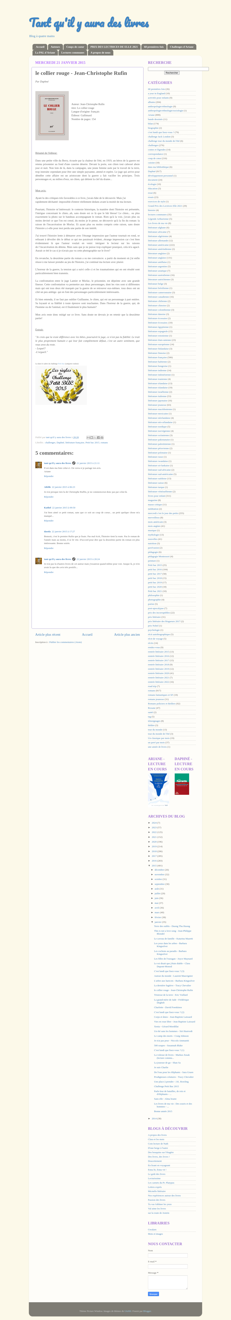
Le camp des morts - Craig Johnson (171, 1036)
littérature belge (155, 283)
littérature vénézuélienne (160, 491)
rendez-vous (154, 647)
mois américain (155, 522)
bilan (150, 123)
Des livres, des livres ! (159, 1156)
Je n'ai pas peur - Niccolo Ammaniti (171, 1040)
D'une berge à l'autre (158, 1148)
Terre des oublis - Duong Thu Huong (172, 926)
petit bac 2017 (155, 573)
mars (157, 912)
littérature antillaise (157, 262)
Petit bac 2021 (155, 591)
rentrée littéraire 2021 (158, 677)
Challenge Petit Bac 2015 (166, 1086)
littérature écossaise (157, 318)
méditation (153, 508)
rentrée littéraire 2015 (158, 651)
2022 (154, 832)
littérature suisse (156, 482)
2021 (154, 837)
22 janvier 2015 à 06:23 (63, 487)
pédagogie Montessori (159, 556)
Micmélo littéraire (157, 1191)
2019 (154, 846)
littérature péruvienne (158, 448)
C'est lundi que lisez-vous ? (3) (169, 971)
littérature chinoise (157, 305)
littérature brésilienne (158, 288)
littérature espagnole (158, 331)
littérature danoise (156, 314)
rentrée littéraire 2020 (158, 673)
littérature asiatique (157, 270)
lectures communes (157, 214)
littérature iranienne (157, 379)
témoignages (154, 721)
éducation (152, 188)
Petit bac (61, 364)
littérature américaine (158, 245)
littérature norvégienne (159, 431)
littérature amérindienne (159, 249)
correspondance (155, 154)
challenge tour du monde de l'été (164, 141)
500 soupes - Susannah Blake (168, 1045)
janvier (158, 922)
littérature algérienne (158, 236)
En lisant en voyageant (159, 1165)
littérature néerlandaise (159, 418)
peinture (152, 560)
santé (150, 712)
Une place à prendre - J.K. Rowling (171, 1081)
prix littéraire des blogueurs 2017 (164, 621)
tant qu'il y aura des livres (57, 463)
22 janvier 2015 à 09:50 (63, 507)
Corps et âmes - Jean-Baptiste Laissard (173, 1017)
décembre (160, 869)
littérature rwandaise (158, 461)
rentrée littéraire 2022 (158, 682)
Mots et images (155, 1233)
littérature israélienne (158, 392)
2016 (154, 860)
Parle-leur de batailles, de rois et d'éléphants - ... (170, 1092)
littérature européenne (158, 344)
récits (150, 643)
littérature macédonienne (160, 409)
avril (157, 907)
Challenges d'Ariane (181, 46)
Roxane (151, 708)
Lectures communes (72, 52)
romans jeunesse (156, 699)
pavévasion (153, 547)
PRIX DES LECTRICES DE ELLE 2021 (114, 46)
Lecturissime (154, 1178)
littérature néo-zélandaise (160, 422)
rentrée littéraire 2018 (158, 664)
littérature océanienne (158, 435)
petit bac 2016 (155, 569)
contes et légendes (157, 149)
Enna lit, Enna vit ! (157, 1169)
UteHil (128, 1311)
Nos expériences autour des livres (164, 1195)
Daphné (60, 442)
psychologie (154, 630)
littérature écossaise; (158, 322)
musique (152, 530)
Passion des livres (156, 1200)
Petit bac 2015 (92, 442)
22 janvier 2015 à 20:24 (88, 559)
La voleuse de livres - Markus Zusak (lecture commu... (172, 1056)
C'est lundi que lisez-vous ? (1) (169, 1050)
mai (157, 903)
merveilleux (154, 517)
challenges (50, 442)
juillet (158, 893)
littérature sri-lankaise (158, 465)
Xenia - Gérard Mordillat (166, 1026)
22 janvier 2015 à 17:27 (63, 531)
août (157, 888)
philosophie (153, 595)
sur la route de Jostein (158, 1213)
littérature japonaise (157, 400)
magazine (152, 500)
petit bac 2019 (155, 582)
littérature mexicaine (158, 413)
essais (151, 197)
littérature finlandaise (158, 348)
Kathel (47, 507)
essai (150, 192)
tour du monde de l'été (159, 733)
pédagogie (153, 552)
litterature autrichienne (159, 279)
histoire (151, 210)
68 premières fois (154, 46)
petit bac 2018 (155, 578)
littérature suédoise (157, 478)
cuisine (151, 162)
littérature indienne (157, 370)
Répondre (48, 476)
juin (157, 898)
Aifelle (47, 487)
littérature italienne (157, 396)
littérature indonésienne (159, 374)
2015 (154, 865)
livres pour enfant (156, 495)
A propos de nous (100, 52)
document (153, 179)
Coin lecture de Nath (158, 1143)
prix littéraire (154, 617)
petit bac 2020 (155, 586)
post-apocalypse (156, 608)
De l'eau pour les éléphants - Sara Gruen (173, 1072)
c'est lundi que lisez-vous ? (161, 132)
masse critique (155, 504)
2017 (154, 856)
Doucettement (155, 1161)
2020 (154, 841)
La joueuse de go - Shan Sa (167, 1062)
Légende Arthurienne (158, 218)
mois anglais (154, 526)
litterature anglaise (157, 253)
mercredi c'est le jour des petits (163, 513)
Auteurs (55, 46)
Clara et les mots (156, 1139)
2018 (154, 851)
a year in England (156, 93)
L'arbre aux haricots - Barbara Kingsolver (174, 980)
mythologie (153, 534)
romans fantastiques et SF (160, 695)
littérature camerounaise (159, 292)
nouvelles (152, 539)
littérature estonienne (158, 335)
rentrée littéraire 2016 (158, 656)
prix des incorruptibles (159, 612)
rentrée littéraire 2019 (158, 669)
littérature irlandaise (157, 383)
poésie (151, 604)
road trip (152, 686)
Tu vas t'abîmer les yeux (160, 1204)
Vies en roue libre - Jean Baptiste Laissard (174, 1021)
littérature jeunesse (157, 405)
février (158, 917)
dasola (47, 531)
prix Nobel (153, 625)
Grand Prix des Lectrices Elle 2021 (165, 205)
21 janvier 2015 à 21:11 (88, 463)
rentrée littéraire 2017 (158, 660)
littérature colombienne (159, 309)
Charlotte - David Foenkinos (168, 1007)
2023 (154, 827)
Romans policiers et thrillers (162, 703)
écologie (152, 184)
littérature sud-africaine (159, 469)
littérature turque (156, 487)
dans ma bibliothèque (158, 167)
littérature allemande (158, 240)
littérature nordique (157, 426)
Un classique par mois (159, 738)
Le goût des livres (156, 1174)
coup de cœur (154, 158)
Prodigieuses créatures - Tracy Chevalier (174, 1077)
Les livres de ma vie (158, 223)
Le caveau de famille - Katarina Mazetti (173, 938)
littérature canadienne (158, 296)
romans (104, 442)
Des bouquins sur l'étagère (161, 1152)
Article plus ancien (127, 634)
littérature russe (155, 456)
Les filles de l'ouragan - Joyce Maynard (173, 958)
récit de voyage (155, 638)
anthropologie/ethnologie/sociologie (165, 110)
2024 (154, 822)
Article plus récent (47, 634)
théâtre (151, 725)
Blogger (147, 1311)
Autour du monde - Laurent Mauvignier (173, 975)
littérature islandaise (158, 387)
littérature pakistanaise (159, 439)
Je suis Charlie (161, 1067)
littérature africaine (157, 232)
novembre (160, 874)
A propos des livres (157, 1135)
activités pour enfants (158, 97)
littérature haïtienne (157, 361)
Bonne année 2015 (163, 1111)
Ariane (151, 115)
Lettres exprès (155, 1187)
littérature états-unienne (159, 340)
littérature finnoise (157, 353)
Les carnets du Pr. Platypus (161, 1182)
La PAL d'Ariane (45, 52)
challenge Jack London (159, 136)
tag (149, 716)
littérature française (74, 442)
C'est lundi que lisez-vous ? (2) (169, 1012)
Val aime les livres (157, 1208)
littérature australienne (159, 275)
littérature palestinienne (159, 444)
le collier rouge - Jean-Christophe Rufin (173, 990)
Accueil (40, 46)
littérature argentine (157, 266)
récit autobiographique (159, 634)
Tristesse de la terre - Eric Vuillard (171, 994)
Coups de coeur (75, 46)
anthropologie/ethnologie (160, 106)
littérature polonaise (157, 452)
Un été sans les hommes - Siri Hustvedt (173, 1031)
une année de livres (157, 746)
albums (151, 102)
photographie (154, 599)
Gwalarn (152, 1229)
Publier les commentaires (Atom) (65, 642)
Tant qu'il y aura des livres (89, 22)
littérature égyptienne (158, 327)
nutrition (152, 543)
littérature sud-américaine (160, 474)
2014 (154, 1118)
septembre (160, 884)
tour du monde (155, 729)
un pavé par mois (156, 742)
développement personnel (160, 175)
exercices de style (156, 201)
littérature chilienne (157, 301)
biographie (153, 128)
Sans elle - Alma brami (165, 1098)
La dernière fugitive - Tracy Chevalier (172, 985)
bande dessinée (155, 119)
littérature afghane (157, 227)
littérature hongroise (158, 366)
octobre (159, 879)
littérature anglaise (157, 257)
